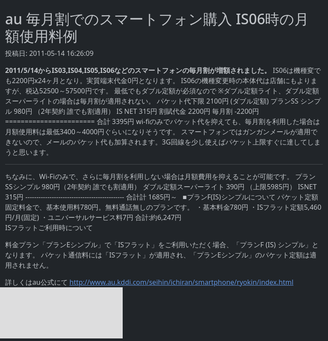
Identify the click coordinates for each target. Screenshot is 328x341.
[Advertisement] (61, 312)
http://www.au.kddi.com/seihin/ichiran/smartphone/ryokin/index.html (181, 282)
